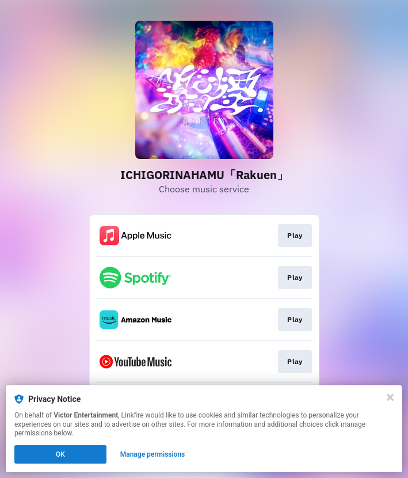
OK (60, 454)
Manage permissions (152, 454)
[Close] (390, 397)
